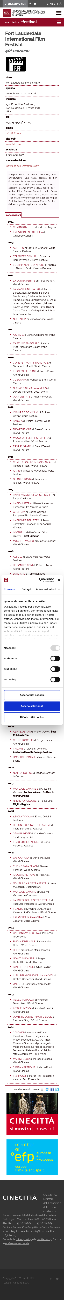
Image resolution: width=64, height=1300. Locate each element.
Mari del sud (21, 1059)
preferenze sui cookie (17, 1243)
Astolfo (18, 248)
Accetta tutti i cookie (32, 694)
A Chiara (18, 334)
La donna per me (24, 280)
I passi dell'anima (24, 757)
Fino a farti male (24, 941)
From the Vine (22, 429)
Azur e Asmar (22, 731)
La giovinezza (22, 503)
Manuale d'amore (24, 891)
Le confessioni (23, 565)
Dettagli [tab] (26, 589)
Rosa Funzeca (22, 1008)
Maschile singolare (26, 343)
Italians (18, 748)
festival (16, 22)
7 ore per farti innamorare (31, 362)
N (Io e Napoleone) (25, 800)
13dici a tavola (22, 816)
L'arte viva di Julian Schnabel (32, 495)
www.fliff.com (13, 144)
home (6, 22)
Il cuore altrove (24, 874)
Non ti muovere (23, 958)
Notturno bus (23, 773)
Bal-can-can (21, 857)
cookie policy (44, 1239)
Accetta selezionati (32, 706)
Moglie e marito (23, 541)
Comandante (21, 227)
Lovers (17, 532)
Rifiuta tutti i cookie (32, 717)
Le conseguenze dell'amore (32, 825)
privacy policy (24, 1239)
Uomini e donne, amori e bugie (32, 1016)
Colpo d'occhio (23, 740)
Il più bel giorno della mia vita (33, 975)
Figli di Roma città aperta (29, 883)
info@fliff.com (13, 133)
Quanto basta (22, 479)
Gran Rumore (22, 833)
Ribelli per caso (23, 999)
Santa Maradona (24, 1067)
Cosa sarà (19, 379)
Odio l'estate (21, 396)
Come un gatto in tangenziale (33, 462)
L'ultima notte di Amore (28, 265)
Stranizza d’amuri (24, 256)
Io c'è (16, 470)
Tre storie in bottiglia (28, 232)
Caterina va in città (26, 933)
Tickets (18, 908)
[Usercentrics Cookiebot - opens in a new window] (40, 580)
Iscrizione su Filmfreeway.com (22, 166)
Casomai (18, 1032)
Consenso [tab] (10, 589)
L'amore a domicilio (25, 412)
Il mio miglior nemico (26, 842)
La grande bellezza (26, 520)
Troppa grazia (22, 446)
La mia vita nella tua (26, 289)
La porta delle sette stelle (32, 900)
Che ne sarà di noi (25, 866)
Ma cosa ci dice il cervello (31, 438)
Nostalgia (19, 319)
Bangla (18, 421)
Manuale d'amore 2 (25, 788)
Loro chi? (19, 573)
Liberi (16, 950)
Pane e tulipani (23, 967)
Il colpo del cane (25, 371)
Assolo (18, 556)
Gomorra (19, 512)
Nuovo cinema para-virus (30, 388)
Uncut (17, 984)
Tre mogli (19, 1076)
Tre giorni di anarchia (27, 917)
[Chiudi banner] (59, 580)
